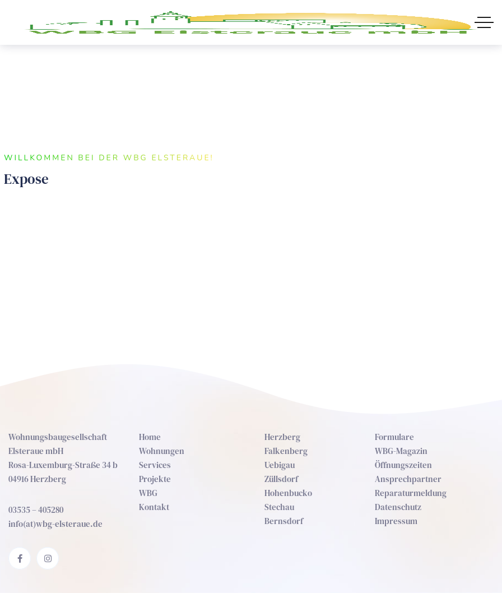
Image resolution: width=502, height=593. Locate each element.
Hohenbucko (288, 493)
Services (155, 465)
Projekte (155, 479)
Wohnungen (161, 451)
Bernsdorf (283, 521)
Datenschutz (398, 507)
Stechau (279, 507)
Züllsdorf (281, 479)
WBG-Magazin (401, 451)
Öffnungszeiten (403, 465)
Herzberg (282, 437)
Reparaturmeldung (411, 493)
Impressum (396, 521)
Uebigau (279, 465)
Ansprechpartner (408, 479)
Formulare (394, 437)
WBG (148, 493)
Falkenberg (286, 451)
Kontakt (154, 507)
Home (150, 437)
